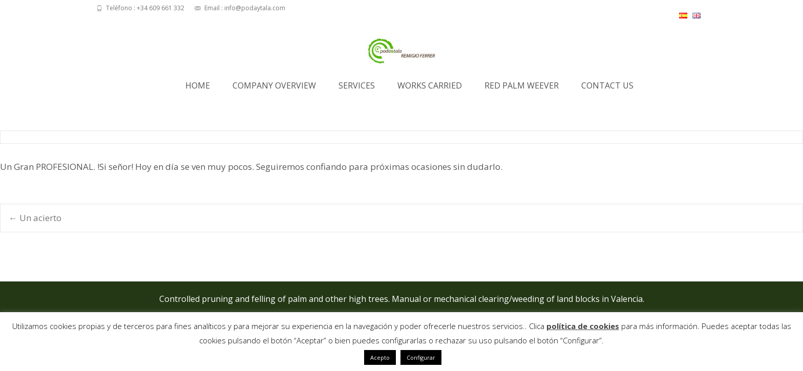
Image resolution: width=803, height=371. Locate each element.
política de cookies (582, 326)
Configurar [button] (421, 357)
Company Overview (274, 89)
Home (197, 89)
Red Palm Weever (521, 89)
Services (357, 89)
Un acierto (35, 218)
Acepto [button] (380, 357)
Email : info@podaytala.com (244, 8)
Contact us (607, 89)
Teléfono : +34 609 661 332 (145, 8)
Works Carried (429, 89)
